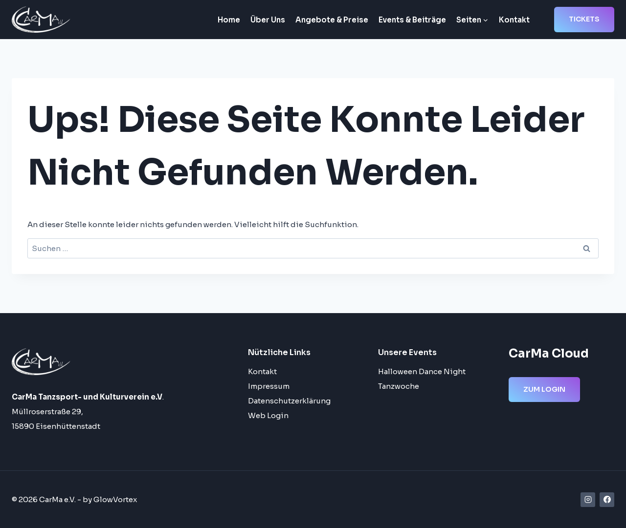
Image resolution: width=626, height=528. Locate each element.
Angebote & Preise (331, 19)
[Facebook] (607, 499)
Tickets (584, 19)
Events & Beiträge (412, 19)
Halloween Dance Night (422, 371)
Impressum (269, 386)
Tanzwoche (398, 386)
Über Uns (267, 19)
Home (229, 19)
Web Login (268, 415)
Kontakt (514, 19)
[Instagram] (588, 499)
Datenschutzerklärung (289, 400)
